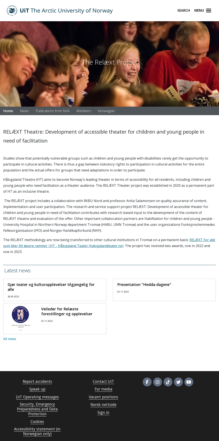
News (24, 111)
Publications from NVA (53, 111)
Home (8, 111)
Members (83, 111)
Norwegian (106, 111)
